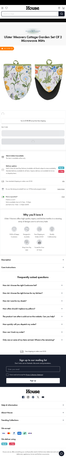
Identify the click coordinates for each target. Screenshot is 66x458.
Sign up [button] (33, 381)
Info (63, 181)
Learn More (61, 189)
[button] (33, 141)
